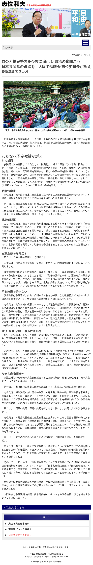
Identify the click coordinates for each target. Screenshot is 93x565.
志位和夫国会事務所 (17, 523)
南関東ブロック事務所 (18, 529)
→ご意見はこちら (13, 507)
